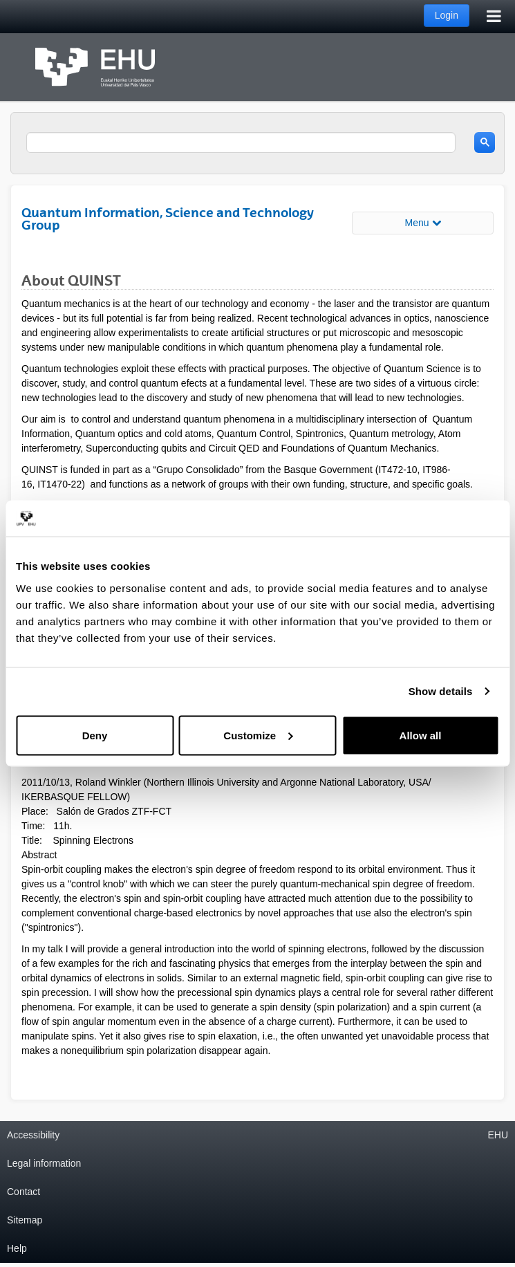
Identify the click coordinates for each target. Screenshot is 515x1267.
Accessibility (33, 1134)
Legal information (44, 1163)
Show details (441, 691)
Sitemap (24, 1220)
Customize (257, 735)
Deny (95, 735)
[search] (241, 142)
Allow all (421, 735)
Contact (23, 1191)
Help (17, 1248)
